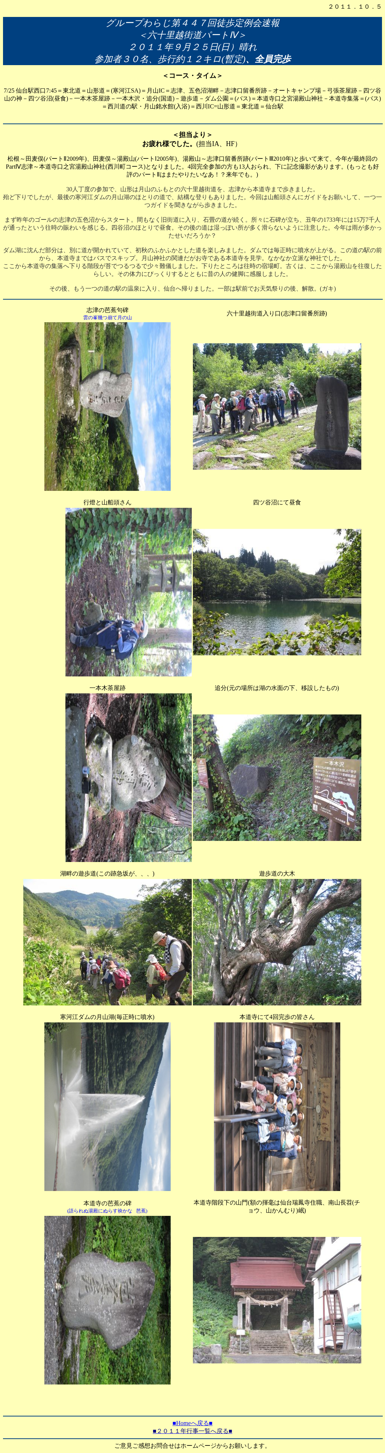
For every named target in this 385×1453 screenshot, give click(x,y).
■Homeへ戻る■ (192, 1423)
